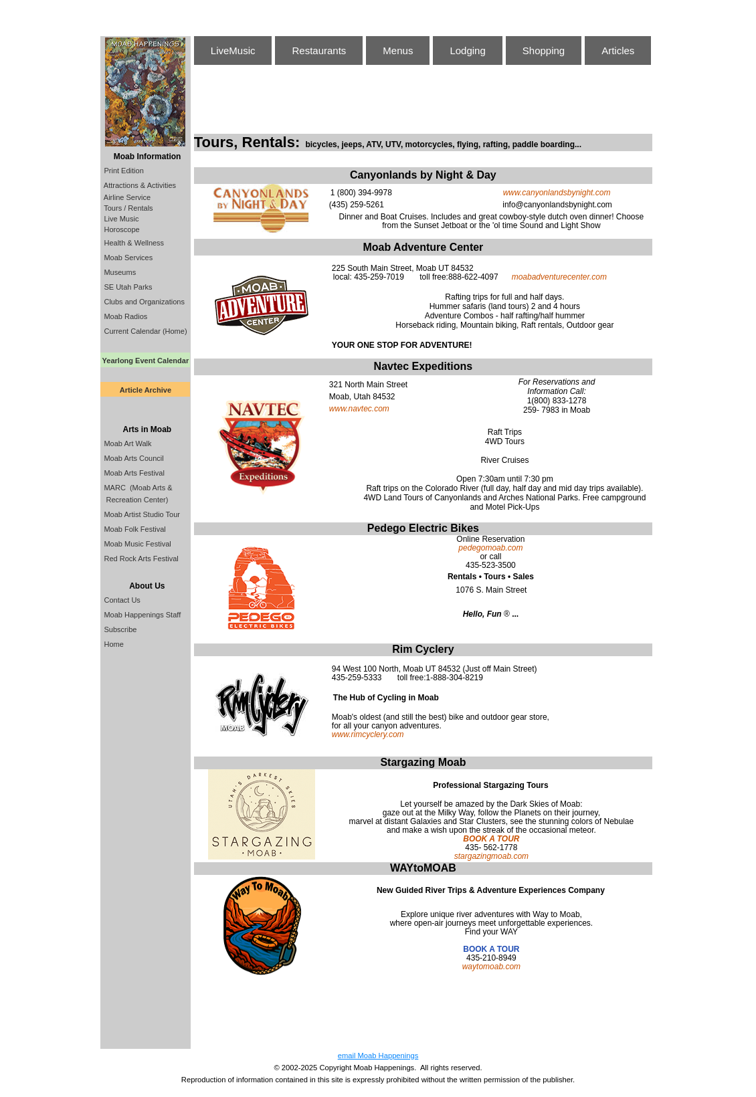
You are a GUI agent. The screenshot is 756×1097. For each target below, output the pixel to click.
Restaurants (319, 50)
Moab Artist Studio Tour (141, 514)
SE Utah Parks (127, 287)
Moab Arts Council (132, 458)
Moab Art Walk (126, 443)
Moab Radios (124, 316)
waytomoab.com (491, 966)
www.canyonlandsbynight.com (557, 192)
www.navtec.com (359, 408)
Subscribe (119, 629)
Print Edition (122, 171)
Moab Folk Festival (133, 529)
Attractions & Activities (139, 185)
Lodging (467, 50)
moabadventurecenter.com (559, 277)
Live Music (120, 219)
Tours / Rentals (127, 208)
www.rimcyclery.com (368, 734)
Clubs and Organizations (143, 302)
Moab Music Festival (136, 544)
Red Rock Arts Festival (140, 559)
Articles (617, 50)
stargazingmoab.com (491, 856)
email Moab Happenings (378, 1056)
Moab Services (127, 258)
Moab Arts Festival (133, 473)
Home (112, 644)
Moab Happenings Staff (141, 615)
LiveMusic (233, 50)
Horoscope (120, 229)
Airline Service (126, 197)
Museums (119, 272)
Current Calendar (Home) (144, 331)
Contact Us (121, 600)
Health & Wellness (133, 243)
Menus (398, 50)
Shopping (544, 50)
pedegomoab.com (490, 548)
